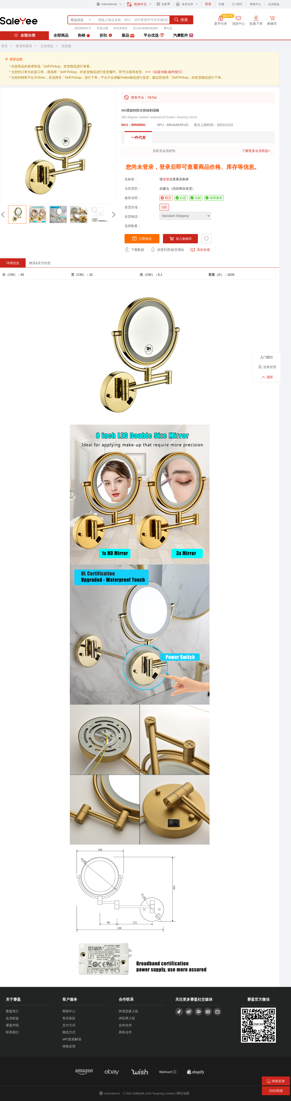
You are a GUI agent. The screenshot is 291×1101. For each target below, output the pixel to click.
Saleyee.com (142, 1093)
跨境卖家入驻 (128, 1011)
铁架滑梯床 (121, 28)
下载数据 (134, 249)
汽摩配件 (183, 35)
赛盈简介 (12, 1011)
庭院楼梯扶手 (82, 28)
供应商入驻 (127, 1018)
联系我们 (12, 1032)
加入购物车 (180, 239)
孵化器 (168, 28)
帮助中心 (255, 4)
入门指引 (237, 4)
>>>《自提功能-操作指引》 (164, 72)
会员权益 (273, 4)
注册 (221, 4)
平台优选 (154, 35)
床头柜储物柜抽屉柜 (145, 28)
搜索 (181, 19)
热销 (84, 35)
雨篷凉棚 (102, 28)
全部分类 (24, 35)
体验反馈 (68, 1046)
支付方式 (68, 1025)
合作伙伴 (125, 1025)
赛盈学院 (12, 1025)
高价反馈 (200, 250)
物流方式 (68, 1032)
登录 (166, 179)
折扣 (106, 35)
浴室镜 (66, 46)
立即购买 (142, 238)
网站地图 (182, 1093)
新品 (128, 35)
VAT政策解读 (71, 1039)
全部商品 (61, 35)
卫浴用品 (46, 46)
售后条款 (68, 1018)
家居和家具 (24, 46)
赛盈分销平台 (18, 20)
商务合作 (125, 1032)
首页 (4, 46)
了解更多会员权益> (256, 151)
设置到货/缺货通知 (167, 249)
